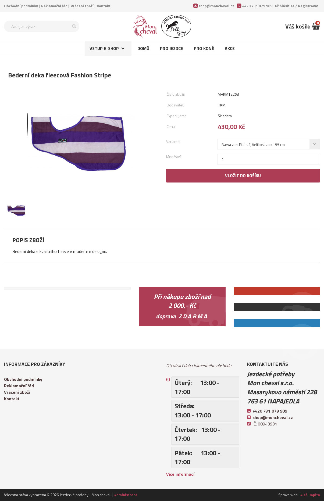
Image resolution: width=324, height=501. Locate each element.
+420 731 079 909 (257, 6)
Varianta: (173, 141)
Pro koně (204, 48)
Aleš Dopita (310, 495)
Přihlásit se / (297, 6)
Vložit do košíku (243, 175)
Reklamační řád (54, 6)
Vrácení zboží (82, 6)
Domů (143, 48)
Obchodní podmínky (21, 6)
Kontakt (104, 6)
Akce (230, 48)
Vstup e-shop (104, 48)
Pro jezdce (171, 48)
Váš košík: (302, 26)
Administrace (125, 495)
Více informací (180, 474)
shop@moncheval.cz (216, 6)
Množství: (173, 156)
